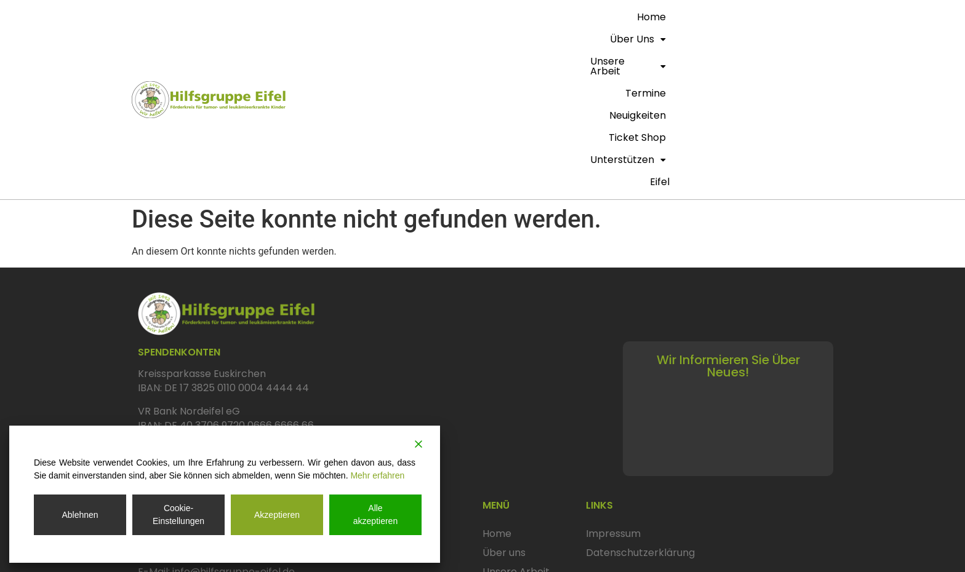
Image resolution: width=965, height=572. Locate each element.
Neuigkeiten (642, 17)
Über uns (434, 17)
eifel (820, 39)
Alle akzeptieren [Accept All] (375, 514)
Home (380, 17)
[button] (433, 17)
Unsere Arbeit (512, 17)
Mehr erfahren (377, 475)
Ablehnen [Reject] (80, 515)
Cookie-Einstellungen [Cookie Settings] (178, 514)
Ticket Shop (710, 17)
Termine (502, 448)
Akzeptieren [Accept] (277, 515)
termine (583, 17)
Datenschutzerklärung (640, 410)
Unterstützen (788, 17)
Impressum (613, 391)
